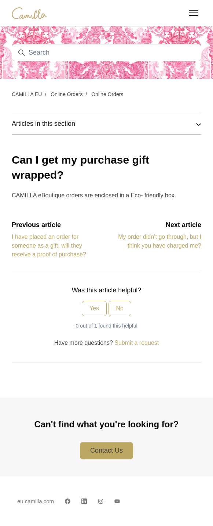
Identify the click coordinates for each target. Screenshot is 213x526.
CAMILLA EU (27, 94)
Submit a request (136, 343)
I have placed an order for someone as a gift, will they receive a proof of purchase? (49, 245)
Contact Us (106, 450)
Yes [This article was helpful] (94, 308)
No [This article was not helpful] (120, 308)
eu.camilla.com (35, 501)
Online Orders (66, 94)
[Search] (106, 52)
